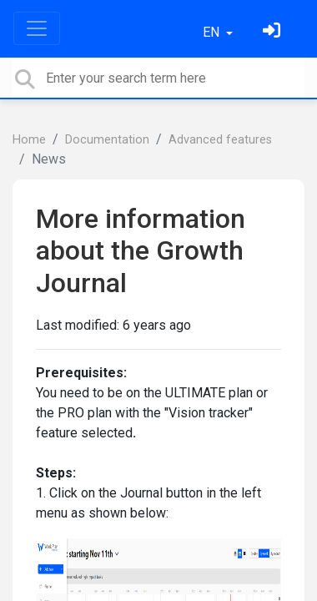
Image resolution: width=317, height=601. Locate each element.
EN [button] (213, 32)
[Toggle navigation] (36, 28)
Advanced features (220, 140)
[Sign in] (273, 32)
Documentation (107, 140)
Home (29, 140)
